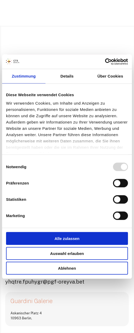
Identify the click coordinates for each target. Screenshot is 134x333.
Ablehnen (67, 268)
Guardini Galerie (32, 301)
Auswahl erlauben (67, 253)
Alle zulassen (66, 238)
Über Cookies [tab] (110, 76)
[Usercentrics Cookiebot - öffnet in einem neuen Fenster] (105, 61)
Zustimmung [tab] (24, 76)
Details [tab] (67, 76)
